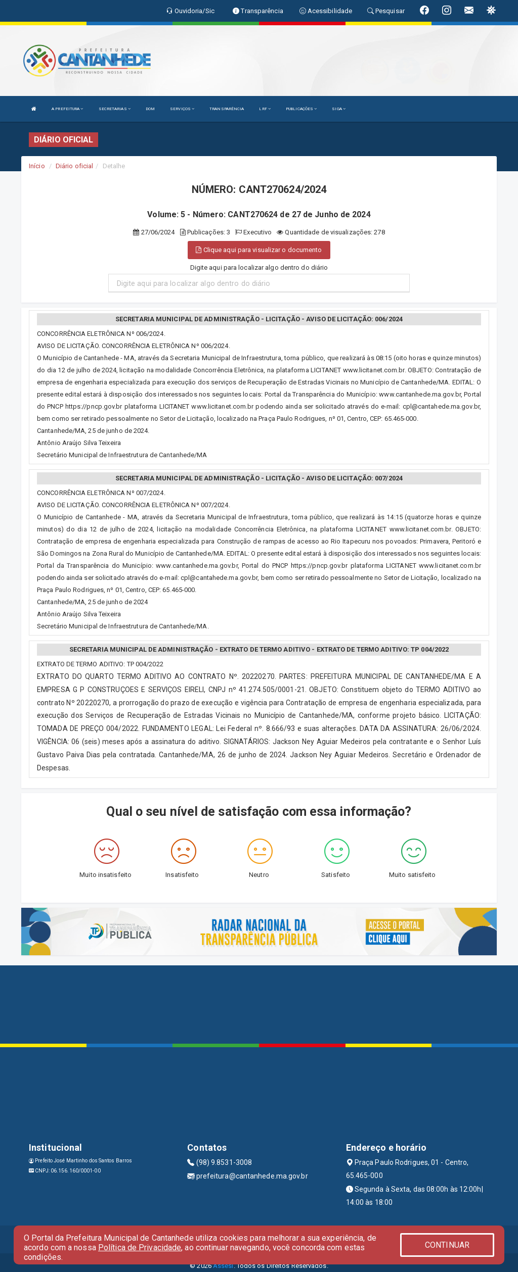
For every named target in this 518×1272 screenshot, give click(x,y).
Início (37, 166)
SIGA (339, 109)
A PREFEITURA (67, 109)
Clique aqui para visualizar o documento (259, 250)
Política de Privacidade (139, 1247)
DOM (150, 109)
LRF (265, 109)
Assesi (223, 1265)
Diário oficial (74, 166)
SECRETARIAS (115, 109)
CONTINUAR (447, 1245)
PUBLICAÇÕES (301, 109)
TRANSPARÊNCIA (226, 109)
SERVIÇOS (182, 109)
